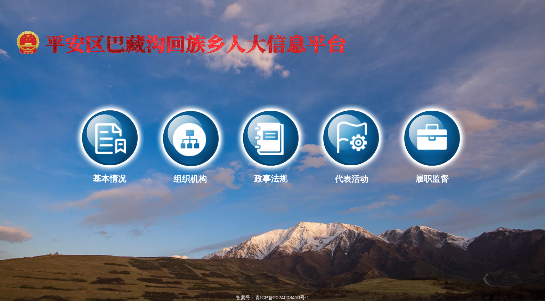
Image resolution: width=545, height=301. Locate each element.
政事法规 (271, 174)
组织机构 (190, 175)
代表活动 (351, 175)
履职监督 (432, 174)
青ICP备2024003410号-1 (282, 297)
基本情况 (109, 174)
